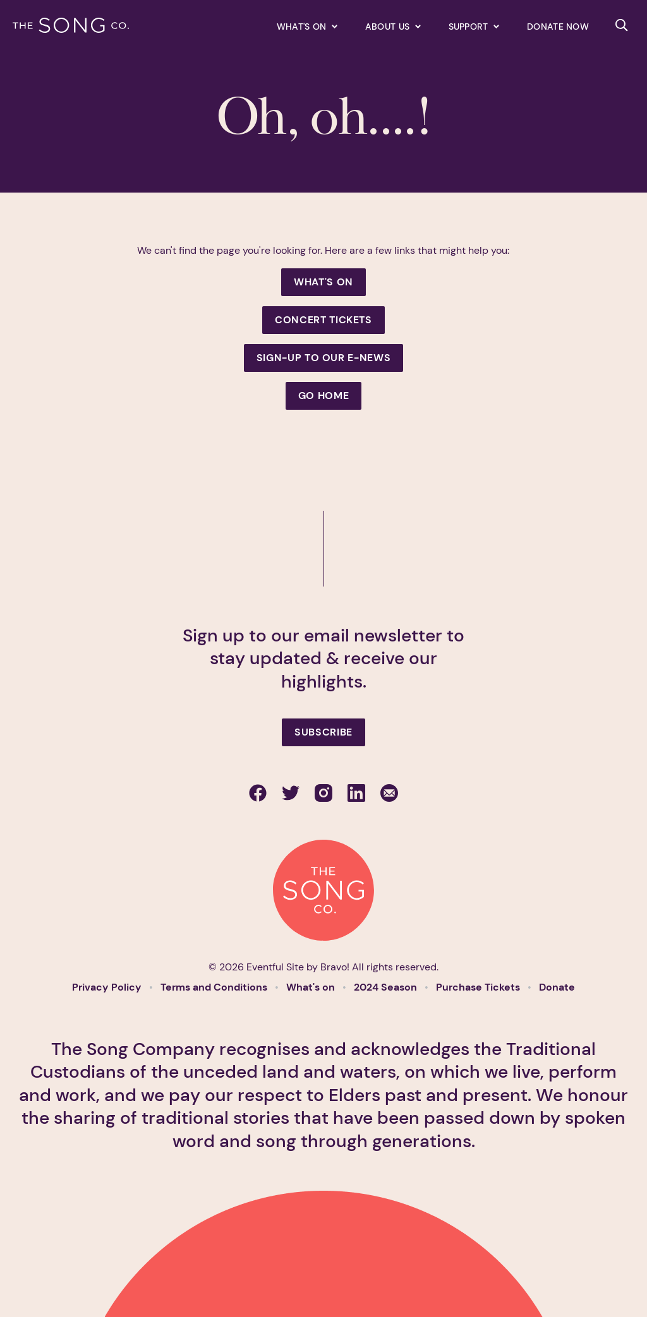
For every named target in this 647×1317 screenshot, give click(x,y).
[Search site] (621, 25)
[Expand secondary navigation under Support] (474, 26)
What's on (311, 987)
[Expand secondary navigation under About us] (393, 26)
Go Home (323, 395)
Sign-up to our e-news (323, 357)
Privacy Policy (108, 987)
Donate (557, 987)
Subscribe (323, 732)
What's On (323, 282)
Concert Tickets (323, 319)
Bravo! (334, 967)
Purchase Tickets (479, 987)
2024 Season (387, 987)
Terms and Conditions (215, 987)
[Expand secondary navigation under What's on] (307, 26)
